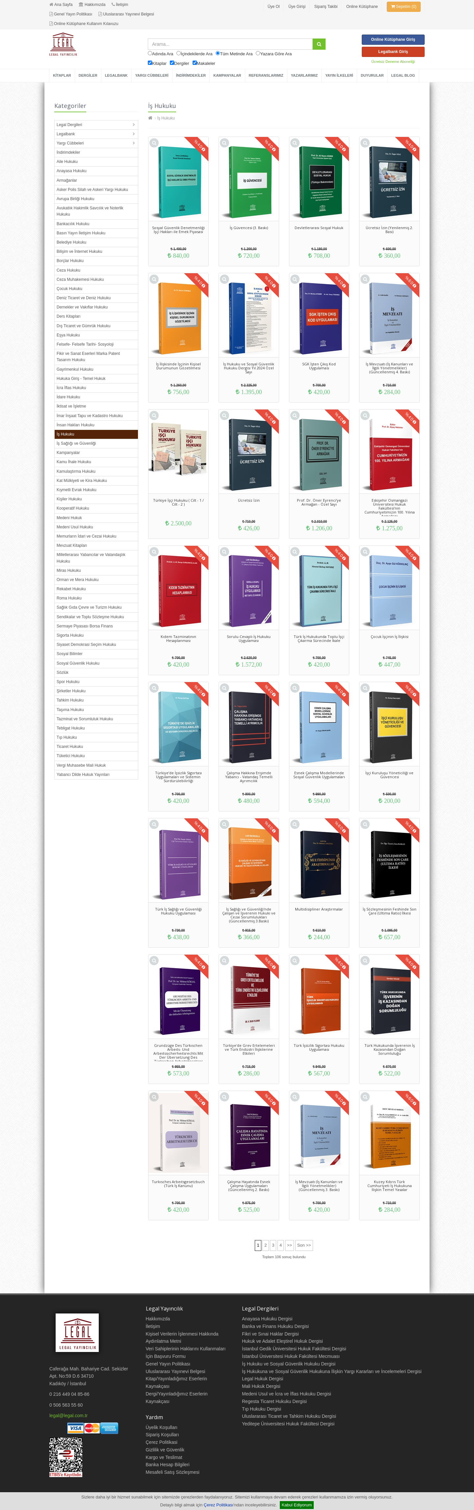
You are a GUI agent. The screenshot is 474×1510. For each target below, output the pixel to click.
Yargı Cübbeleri (70, 143)
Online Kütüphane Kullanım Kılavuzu (83, 23)
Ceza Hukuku (68, 270)
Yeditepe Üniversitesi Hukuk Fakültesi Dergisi (288, 1423)
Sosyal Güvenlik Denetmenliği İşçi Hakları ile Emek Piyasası (178, 229)
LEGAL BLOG (403, 75)
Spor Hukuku (68, 681)
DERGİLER (88, 75)
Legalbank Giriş (393, 51)
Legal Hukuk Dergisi (262, 1378)
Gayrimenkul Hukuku (75, 369)
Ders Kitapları (69, 316)
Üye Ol (274, 6)
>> (289, 1245)
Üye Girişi (296, 6)
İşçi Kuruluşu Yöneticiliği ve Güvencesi (389, 774)
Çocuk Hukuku (69, 288)
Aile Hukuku (67, 161)
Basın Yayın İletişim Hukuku (81, 233)
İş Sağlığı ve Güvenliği (76, 443)
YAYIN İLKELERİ (339, 75)
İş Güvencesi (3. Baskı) (249, 227)
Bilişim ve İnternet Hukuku (79, 251)
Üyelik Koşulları (161, 1427)
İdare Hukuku (68, 397)
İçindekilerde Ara (196, 53)
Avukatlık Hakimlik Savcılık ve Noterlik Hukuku (90, 211)
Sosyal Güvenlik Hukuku (78, 663)
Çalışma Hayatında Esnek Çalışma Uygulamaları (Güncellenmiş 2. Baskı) (248, 1185)
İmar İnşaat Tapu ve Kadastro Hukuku (90, 415)
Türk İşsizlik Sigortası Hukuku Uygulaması (319, 1047)
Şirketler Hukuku (71, 691)
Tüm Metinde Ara (236, 53)
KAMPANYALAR (227, 75)
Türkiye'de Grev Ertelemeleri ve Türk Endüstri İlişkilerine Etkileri (249, 1049)
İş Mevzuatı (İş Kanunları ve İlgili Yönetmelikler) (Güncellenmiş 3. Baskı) (319, 1185)
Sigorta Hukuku (70, 635)
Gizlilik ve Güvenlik (165, 1449)
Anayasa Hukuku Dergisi (267, 1318)
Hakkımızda (92, 4)
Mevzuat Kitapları (72, 545)
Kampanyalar (68, 452)
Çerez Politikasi (161, 1442)
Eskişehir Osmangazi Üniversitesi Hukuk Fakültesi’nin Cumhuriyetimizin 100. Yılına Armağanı (389, 508)
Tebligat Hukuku (71, 728)
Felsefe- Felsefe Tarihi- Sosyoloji (85, 344)
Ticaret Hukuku (70, 746)
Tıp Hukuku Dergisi (261, 1409)
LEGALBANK (116, 75)
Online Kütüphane (362, 6)
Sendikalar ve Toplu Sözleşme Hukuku (90, 617)
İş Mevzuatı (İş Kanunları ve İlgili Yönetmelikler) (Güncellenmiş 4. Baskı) (389, 367)
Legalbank (66, 134)
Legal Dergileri (69, 124)
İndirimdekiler (68, 152)
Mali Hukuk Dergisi (261, 1386)
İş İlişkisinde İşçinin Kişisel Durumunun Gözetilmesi (178, 365)
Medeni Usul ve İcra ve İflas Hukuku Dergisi (286, 1393)
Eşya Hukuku (68, 335)
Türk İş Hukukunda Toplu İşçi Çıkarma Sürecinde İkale (319, 638)
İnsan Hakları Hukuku (75, 425)
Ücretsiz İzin (249, 500)
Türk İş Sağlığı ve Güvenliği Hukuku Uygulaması (178, 911)
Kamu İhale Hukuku (74, 462)
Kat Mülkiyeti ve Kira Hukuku (82, 480)
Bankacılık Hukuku (73, 224)
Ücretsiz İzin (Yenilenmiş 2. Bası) (389, 229)
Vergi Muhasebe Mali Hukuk (81, 765)
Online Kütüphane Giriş (393, 39)
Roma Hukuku (69, 598)
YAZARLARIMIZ (304, 75)
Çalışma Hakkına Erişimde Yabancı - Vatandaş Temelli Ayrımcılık (249, 776)
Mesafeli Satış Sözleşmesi (172, 1472)
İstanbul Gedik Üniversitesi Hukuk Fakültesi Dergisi (294, 1348)
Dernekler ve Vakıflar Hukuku (82, 307)
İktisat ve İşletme (71, 406)
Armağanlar (67, 180)
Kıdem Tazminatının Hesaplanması (178, 638)
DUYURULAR (372, 75)
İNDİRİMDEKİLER (191, 75)
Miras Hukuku (69, 570)
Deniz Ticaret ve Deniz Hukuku (84, 298)
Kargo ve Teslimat (164, 1457)
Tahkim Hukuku (70, 700)
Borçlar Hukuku (70, 260)
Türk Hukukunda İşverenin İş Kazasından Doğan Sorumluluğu (389, 1049)
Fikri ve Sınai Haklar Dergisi (270, 1334)
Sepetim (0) (403, 6)
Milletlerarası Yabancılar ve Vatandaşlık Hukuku (91, 557)
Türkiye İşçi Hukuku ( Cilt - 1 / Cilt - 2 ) (178, 502)
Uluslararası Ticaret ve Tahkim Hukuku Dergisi (289, 1416)
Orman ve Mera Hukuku (77, 579)
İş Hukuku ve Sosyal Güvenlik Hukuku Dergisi (288, 1363)
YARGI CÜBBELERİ (152, 75)
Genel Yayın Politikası (70, 14)
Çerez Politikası (218, 1504)
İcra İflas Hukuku (71, 387)
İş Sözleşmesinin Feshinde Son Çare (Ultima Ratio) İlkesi (389, 911)
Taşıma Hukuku (70, 709)
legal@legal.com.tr (68, 1415)
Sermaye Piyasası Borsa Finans (85, 626)
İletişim (120, 4)
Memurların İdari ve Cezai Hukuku (86, 536)
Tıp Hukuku (67, 737)
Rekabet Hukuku (71, 589)
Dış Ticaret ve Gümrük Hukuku (83, 326)
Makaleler (206, 63)
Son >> (304, 1245)
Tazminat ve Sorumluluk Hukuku (85, 719)
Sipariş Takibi (325, 6)
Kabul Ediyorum (297, 1504)
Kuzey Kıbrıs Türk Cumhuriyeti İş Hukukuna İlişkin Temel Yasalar (389, 1185)
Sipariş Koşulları (162, 1434)
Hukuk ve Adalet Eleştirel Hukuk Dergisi (282, 1341)
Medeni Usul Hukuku (75, 527)
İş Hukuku (65, 434)
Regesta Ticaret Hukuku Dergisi (274, 1401)
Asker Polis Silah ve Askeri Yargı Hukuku (92, 189)
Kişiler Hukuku (69, 499)
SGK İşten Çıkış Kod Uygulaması (319, 365)
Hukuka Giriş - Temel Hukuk (81, 378)
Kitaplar (159, 63)
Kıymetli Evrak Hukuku (76, 490)
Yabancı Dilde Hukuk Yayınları (83, 774)
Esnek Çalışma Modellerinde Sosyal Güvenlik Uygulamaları (319, 774)
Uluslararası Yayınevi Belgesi (126, 14)
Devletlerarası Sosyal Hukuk (319, 227)
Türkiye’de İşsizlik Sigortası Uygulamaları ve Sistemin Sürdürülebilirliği (178, 776)
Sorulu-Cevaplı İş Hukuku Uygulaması (249, 638)
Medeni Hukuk (69, 518)
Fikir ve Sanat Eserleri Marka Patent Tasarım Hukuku (88, 356)
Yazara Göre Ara (276, 53)
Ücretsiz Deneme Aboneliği (393, 62)
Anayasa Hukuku (72, 171)
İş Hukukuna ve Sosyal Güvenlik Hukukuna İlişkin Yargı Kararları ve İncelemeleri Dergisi (332, 1371)
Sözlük (62, 672)
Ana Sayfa (60, 4)
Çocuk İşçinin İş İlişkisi (389, 636)
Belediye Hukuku (71, 242)
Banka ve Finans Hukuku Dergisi (275, 1326)
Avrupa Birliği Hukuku (75, 199)
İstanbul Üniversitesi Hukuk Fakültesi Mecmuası (291, 1356)
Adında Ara (162, 53)
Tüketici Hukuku (71, 756)
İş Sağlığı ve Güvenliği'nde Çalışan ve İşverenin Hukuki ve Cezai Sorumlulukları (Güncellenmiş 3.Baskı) (249, 915)
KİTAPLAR (62, 75)
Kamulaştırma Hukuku (76, 471)
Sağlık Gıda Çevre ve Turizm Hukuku (89, 607)
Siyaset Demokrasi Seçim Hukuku (86, 644)
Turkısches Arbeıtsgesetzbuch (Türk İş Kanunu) (178, 1183)
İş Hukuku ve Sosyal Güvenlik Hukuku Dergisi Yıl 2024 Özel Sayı (248, 367)
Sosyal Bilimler (70, 653)
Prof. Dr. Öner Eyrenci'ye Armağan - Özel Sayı (319, 502)
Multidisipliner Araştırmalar (319, 909)
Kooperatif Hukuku (73, 508)
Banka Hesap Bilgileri (168, 1464)
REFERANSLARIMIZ (266, 75)
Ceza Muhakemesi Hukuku (80, 279)
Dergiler (181, 63)
